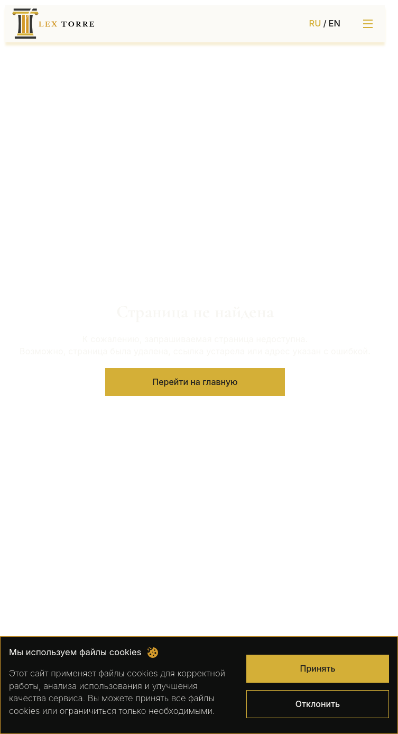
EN (334, 23)
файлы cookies (128, 673)
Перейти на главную (194, 382)
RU (315, 23)
